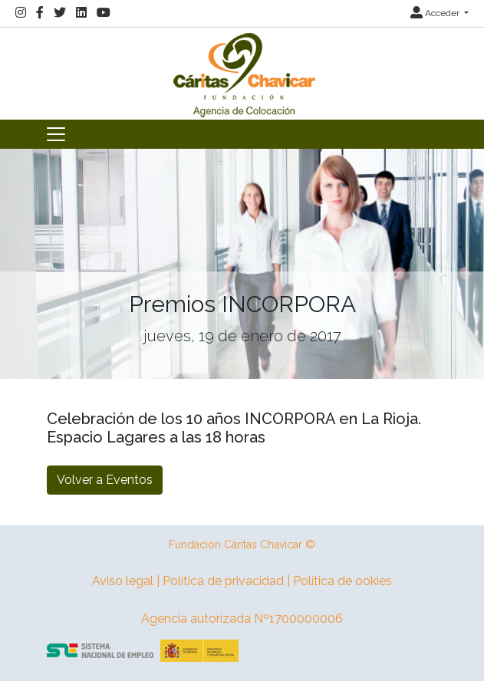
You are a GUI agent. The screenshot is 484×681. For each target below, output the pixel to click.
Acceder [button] (436, 13)
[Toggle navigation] (56, 134)
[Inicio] (242, 72)
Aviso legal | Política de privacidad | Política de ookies (242, 581)
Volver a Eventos (105, 479)
